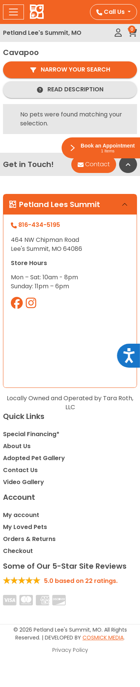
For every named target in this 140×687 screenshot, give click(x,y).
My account (21, 515)
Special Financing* (31, 434)
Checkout (18, 551)
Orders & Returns (29, 539)
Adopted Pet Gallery (34, 458)
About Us (17, 446)
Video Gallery (23, 482)
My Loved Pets (25, 527)
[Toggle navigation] (13, 11)
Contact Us (20, 470)
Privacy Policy (70, 650)
